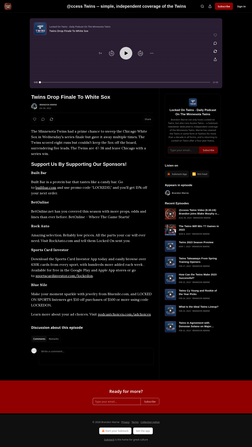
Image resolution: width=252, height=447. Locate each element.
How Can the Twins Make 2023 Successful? (198, 276)
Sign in (241, 6)
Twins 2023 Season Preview (196, 242)
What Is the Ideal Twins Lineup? (198, 306)
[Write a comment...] (96, 356)
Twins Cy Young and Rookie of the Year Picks (198, 292)
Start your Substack (114, 431)
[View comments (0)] (215, 43)
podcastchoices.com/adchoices (124, 314)
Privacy (125, 422)
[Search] (202, 6)
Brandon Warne (48, 104)
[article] (192, 214)
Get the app (143, 430)
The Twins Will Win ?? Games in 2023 (199, 228)
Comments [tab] (39, 338)
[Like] (34, 119)
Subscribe (224, 6)
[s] (170, 214)
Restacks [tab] (54, 338)
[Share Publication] (210, 6)
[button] (100, 53)
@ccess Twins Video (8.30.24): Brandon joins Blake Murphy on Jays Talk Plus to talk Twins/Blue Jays (199, 212)
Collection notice (150, 422)
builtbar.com (46, 187)
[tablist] (46, 338)
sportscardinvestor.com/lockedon (64, 275)
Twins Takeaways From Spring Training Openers (198, 260)
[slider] (125, 82)
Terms (134, 422)
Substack (109, 439)
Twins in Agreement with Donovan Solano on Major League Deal (195, 324)
